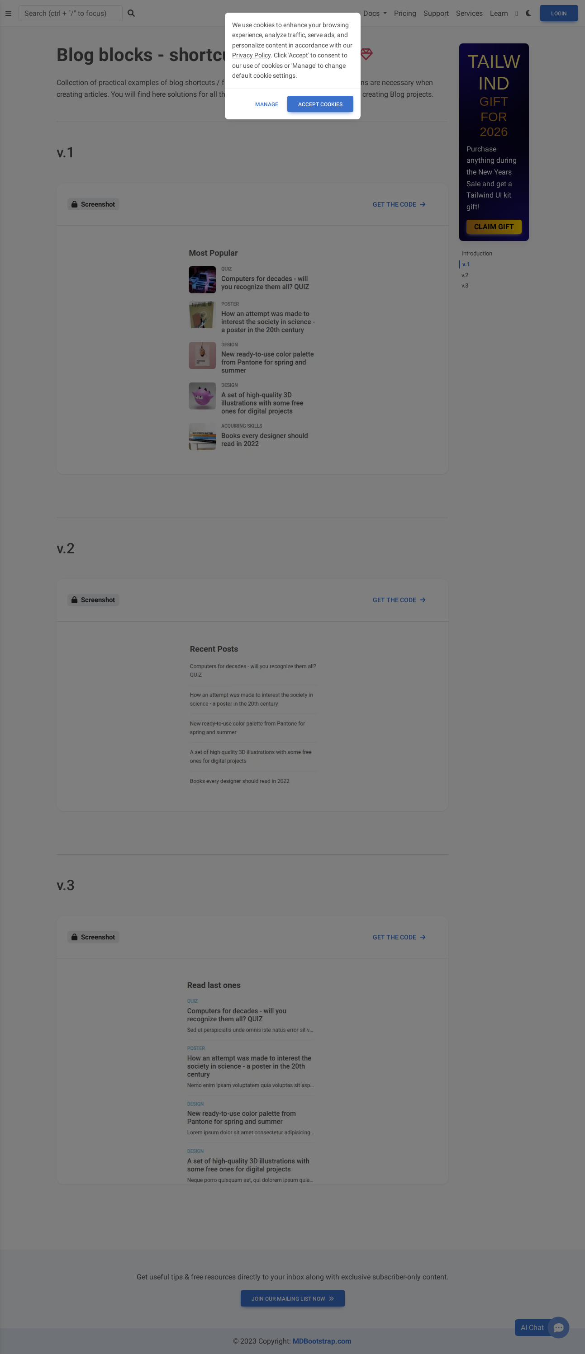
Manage (266, 104)
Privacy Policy (251, 55)
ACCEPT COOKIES (320, 104)
